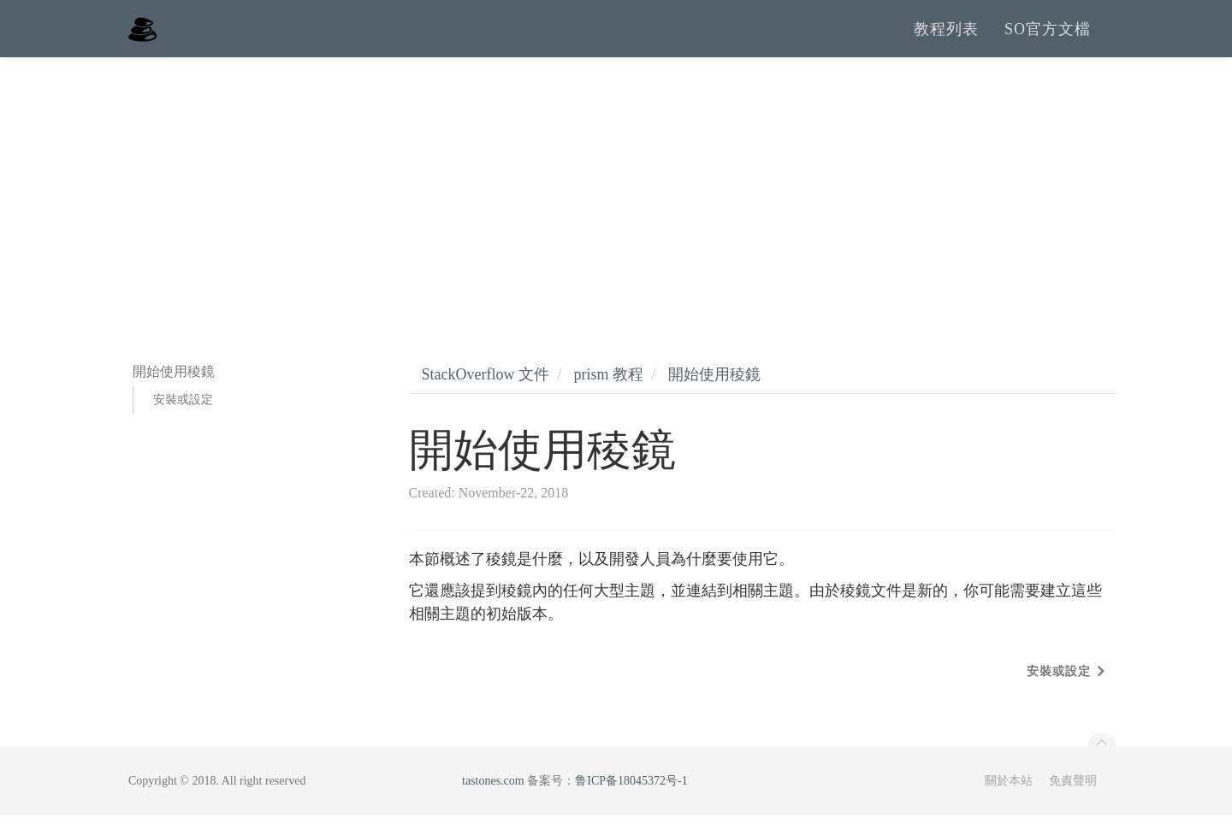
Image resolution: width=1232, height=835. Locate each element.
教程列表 (946, 38)
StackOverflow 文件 (485, 394)
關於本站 (1009, 800)
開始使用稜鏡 (714, 394)
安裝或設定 (183, 419)
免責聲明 (1073, 800)
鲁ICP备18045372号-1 (631, 800)
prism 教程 (608, 394)
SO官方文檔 (1047, 38)
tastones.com (493, 800)
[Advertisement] (616, 205)
